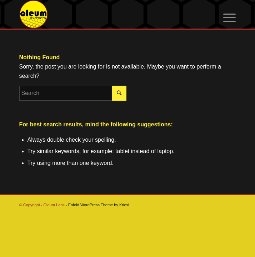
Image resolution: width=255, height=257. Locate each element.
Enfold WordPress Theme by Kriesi (98, 205)
